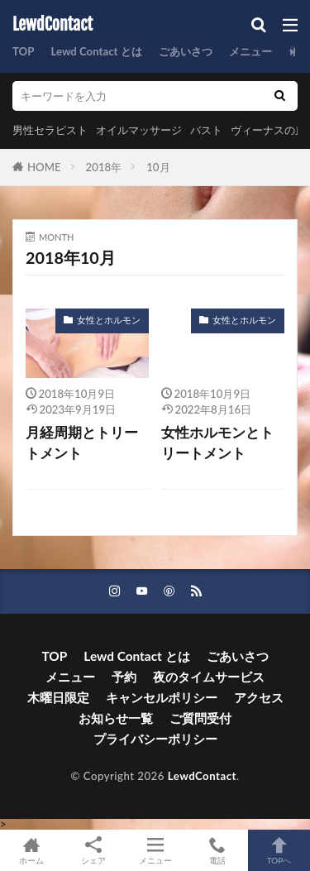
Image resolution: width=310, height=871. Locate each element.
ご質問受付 (200, 718)
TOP (23, 51)
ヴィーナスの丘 (268, 129)
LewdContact (52, 25)
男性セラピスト (50, 129)
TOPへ (279, 850)
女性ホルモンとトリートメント (217, 443)
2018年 (104, 167)
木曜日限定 (58, 697)
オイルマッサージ (139, 129)
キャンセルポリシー (161, 697)
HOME (44, 167)
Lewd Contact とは (95, 51)
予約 (124, 676)
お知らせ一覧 (116, 718)
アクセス (259, 697)
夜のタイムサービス (209, 676)
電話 (217, 850)
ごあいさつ (185, 51)
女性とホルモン (109, 319)
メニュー (250, 51)
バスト (206, 129)
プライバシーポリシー (155, 738)
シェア (93, 850)
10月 (157, 167)
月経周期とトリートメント (82, 443)
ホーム (31, 850)
